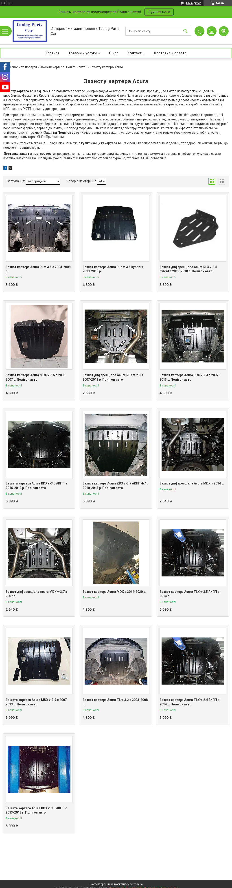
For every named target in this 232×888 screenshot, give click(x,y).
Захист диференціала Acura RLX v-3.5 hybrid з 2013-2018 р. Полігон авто (188, 269)
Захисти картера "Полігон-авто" (63, 67)
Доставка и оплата (169, 53)
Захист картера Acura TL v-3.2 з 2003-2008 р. (115, 702)
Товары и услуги (82, 53)
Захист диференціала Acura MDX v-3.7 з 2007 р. (36, 594)
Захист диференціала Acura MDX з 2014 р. (192, 483)
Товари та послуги (23, 67)
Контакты (135, 53)
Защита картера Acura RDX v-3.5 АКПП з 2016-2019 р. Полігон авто (36, 486)
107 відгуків (193, 3)
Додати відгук (224, 31)
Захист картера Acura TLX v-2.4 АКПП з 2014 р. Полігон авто (189, 702)
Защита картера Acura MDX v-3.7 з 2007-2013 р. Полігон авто (37, 702)
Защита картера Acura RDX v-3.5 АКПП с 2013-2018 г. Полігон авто (36, 810)
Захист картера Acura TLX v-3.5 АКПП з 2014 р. (189, 594)
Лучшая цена (159, 12)
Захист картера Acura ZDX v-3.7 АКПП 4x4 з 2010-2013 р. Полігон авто (116, 486)
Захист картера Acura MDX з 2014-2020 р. (114, 591)
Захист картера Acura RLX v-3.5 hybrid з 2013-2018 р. (113, 269)
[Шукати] (185, 31)
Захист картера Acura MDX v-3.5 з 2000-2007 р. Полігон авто (36, 377)
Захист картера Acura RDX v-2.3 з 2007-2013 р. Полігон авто (190, 377)
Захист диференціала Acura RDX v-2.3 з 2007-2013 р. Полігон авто (113, 377)
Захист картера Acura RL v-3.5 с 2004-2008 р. (38, 269)
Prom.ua (137, 884)
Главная (52, 53)
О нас (113, 53)
